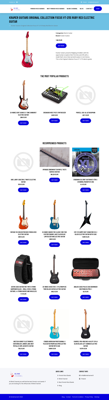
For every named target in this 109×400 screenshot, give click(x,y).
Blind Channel (72, 9)
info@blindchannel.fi (93, 2)
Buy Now (61, 45)
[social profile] (17, 2)
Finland (84, 2)
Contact (89, 9)
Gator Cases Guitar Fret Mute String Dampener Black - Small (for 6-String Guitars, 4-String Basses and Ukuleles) (23, 289)
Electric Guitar (68, 33)
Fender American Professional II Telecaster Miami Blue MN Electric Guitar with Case (54, 343)
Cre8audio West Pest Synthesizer (54, 113)
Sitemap (96, 397)
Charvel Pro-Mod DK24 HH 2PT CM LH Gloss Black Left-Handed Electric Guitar (86, 343)
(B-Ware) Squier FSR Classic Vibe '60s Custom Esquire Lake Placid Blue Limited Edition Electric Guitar (54, 234)
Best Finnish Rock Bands (55, 9)
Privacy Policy (89, 397)
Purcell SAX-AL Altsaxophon (85, 113)
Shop (98, 8)
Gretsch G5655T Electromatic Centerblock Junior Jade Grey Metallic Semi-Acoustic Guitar (23, 343)
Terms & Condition (78, 397)
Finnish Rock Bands (37, 9)
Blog (81, 9)
